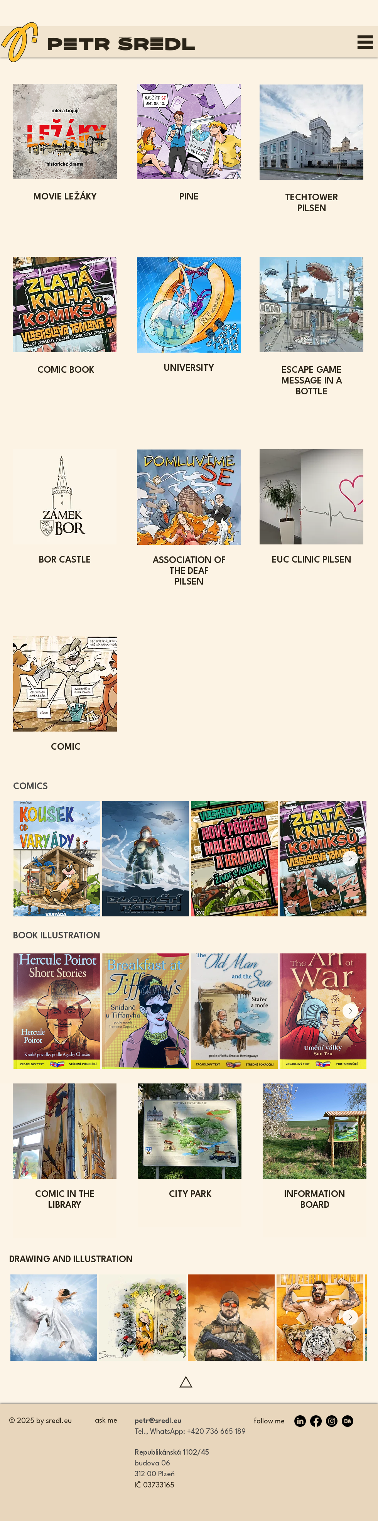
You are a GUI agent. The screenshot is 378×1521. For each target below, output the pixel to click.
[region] (189, 154)
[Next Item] (350, 858)
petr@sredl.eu (158, 1421)
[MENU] (365, 42)
